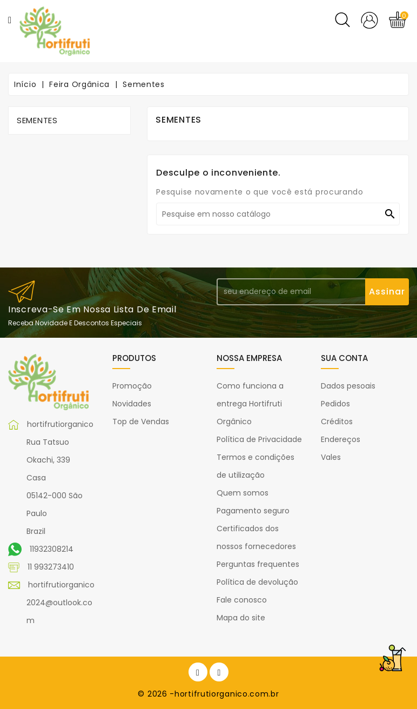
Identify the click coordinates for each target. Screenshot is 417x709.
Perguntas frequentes (258, 564)
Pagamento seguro (253, 510)
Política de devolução (257, 582)
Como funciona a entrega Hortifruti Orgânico (250, 403)
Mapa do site (241, 617)
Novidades (131, 403)
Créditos (337, 421)
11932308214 (51, 549)
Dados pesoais (348, 385)
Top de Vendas (140, 421)
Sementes (37, 120)
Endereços (340, 439)
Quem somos (242, 492)
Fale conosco (242, 599)
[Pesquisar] (278, 214)
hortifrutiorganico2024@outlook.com (60, 602)
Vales (331, 457)
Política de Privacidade (259, 439)
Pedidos (335, 403)
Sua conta (344, 358)
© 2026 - (156, 693)
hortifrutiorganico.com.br (226, 693)
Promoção (132, 385)
